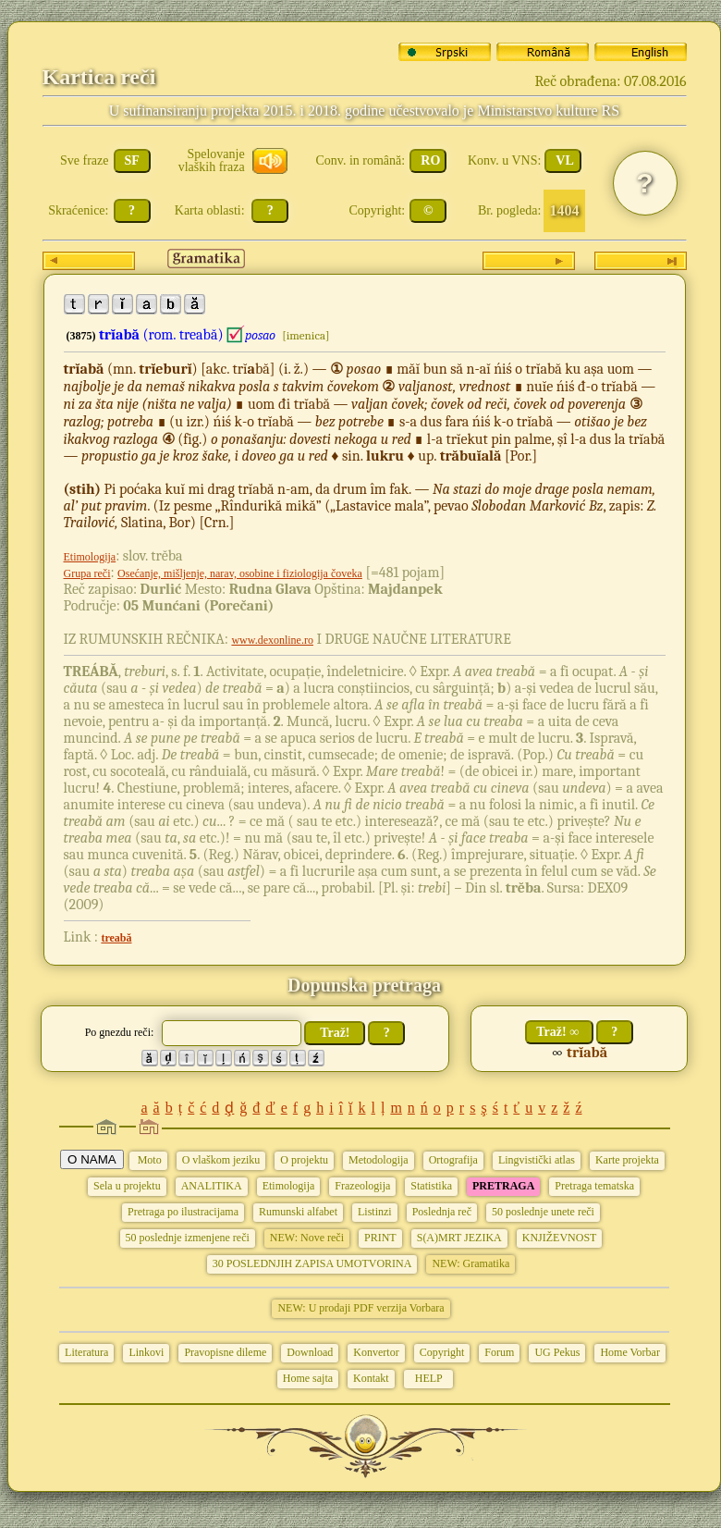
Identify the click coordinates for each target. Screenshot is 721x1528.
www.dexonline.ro (272, 640)
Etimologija (90, 556)
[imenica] (305, 335)
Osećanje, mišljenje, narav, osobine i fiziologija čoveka (239, 573)
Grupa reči (87, 573)
